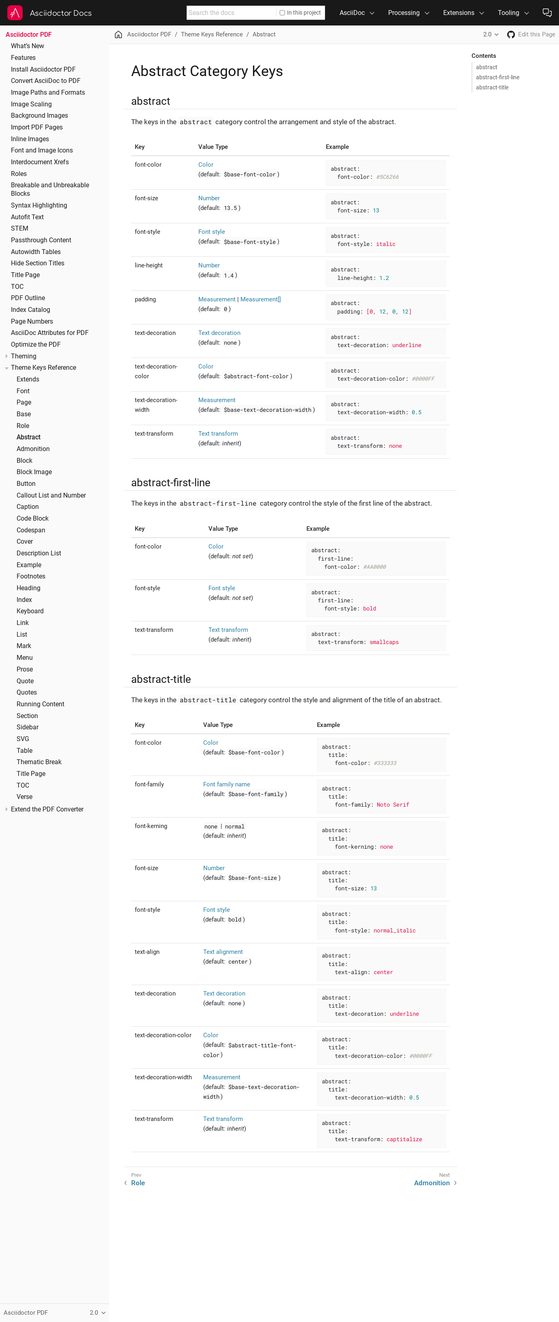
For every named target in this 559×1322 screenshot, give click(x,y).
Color (205, 164)
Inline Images (30, 139)
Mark (24, 646)
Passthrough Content (41, 240)
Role (23, 426)
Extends (28, 379)
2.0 (487, 34)
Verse (24, 797)
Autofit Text (27, 217)
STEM (19, 228)
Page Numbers (32, 321)
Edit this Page (536, 34)
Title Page (25, 275)
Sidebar (27, 727)
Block (24, 460)
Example (29, 565)
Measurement (217, 299)
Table (24, 750)
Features (23, 57)
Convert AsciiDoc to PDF (46, 81)
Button (26, 483)
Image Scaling (31, 104)
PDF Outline (28, 298)
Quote (25, 681)
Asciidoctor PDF (29, 34)
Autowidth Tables (36, 252)
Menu (25, 657)
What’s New (27, 46)
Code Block (33, 518)
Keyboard (30, 611)
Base (24, 414)
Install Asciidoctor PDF (43, 69)
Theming (23, 356)
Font (23, 391)
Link (23, 623)
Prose (25, 669)
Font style (211, 231)
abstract (486, 67)
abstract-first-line (497, 77)
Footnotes (31, 576)
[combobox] (231, 13)
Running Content (40, 704)
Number (209, 198)
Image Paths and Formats (48, 92)
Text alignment (223, 951)
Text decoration (219, 333)
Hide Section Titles (37, 263)
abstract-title (492, 87)
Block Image (34, 472)
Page (24, 402)
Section (27, 716)
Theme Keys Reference (43, 367)
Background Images (39, 115)
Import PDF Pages (37, 127)
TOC (17, 286)
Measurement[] (260, 299)
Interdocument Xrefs (40, 162)
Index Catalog (30, 310)
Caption (28, 507)
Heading (28, 588)
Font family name (226, 784)
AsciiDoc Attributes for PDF (50, 333)
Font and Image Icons (42, 150)
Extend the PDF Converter (47, 809)
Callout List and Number (51, 495)
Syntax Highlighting (39, 205)
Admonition (33, 449)
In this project (300, 12)
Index (24, 600)
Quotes (27, 692)
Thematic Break (39, 762)
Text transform (218, 433)
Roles (19, 174)
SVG (23, 739)
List (22, 634)
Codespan (31, 530)
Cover (25, 541)
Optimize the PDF (36, 344)
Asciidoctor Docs (61, 13)
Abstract (28, 437)
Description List (39, 553)
